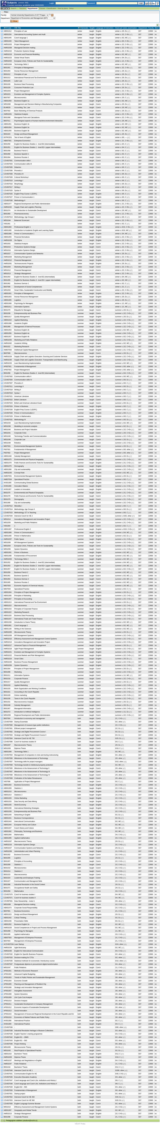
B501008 (7, 931)
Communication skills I (22, 161)
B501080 (7, 503)
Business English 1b (21, 124)
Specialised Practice (21, 479)
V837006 (7, 782)
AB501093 (7, 237)
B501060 (7, 154)
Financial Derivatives (22, 237)
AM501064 (8, 64)
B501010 (7, 868)
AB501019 (7, 320)
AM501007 (8, 841)
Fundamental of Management (25, 366)
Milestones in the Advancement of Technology (31, 758)
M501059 (7, 715)
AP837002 (7, 370)
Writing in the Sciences (22, 629)
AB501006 (7, 596)
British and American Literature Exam (28, 403)
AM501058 (8, 851)
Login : (52, 3)
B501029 (7, 88)
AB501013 (7, 602)
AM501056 (8, 665)
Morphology (18, 184)
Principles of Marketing (22, 596)
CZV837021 (8, 396)
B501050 (7, 144)
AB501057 (7, 337)
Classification (51, 8)
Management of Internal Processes (27, 327)
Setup (71, 8)
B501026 (7, 84)
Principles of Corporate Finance (26, 609)
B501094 (7, 891)
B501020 (7, 689)
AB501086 (7, 234)
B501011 (7, 675)
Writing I (17, 187)
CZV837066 (8, 742)
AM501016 (8, 845)
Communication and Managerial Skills (28, 881)
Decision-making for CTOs (24, 958)
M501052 (7, 290)
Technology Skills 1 (21, 752)
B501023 (7, 134)
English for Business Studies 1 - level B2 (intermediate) (34, 144)
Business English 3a (21, 127)
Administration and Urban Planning (27, 851)
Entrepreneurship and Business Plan (27, 313)
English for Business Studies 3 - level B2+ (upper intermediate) (37, 280)
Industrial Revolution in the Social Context (29, 884)
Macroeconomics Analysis (23, 702)
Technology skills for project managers (28, 762)
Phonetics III (18, 174)
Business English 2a (21, 924)
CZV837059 (8, 722)
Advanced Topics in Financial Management (30, 645)
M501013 (7, 273)
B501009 (7, 865)
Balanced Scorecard (21, 220)
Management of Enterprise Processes (28, 938)
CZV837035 (8, 961)
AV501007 (7, 489)
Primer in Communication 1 (24, 197)
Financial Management (22, 260)
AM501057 (8, 539)
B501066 (7, 884)
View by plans (63, 8)
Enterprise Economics (22, 141)
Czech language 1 (21, 38)
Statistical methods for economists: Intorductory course (34, 961)
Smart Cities (18, 659)
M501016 (7, 250)
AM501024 (8, 659)
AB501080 (7, 469)
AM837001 (8, 476)
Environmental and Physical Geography (28, 459)
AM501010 (8, 639)
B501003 (7, 71)
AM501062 (8, 343)
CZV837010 (8, 181)
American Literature (21, 396)
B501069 (7, 327)
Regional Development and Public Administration (32, 204)
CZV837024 (8, 406)
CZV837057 (8, 762)
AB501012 (7, 31)
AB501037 (7, 619)
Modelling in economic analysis (25, 426)
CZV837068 (8, 775)
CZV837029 (8, 416)
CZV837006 (8, 171)
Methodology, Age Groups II (24, 509)
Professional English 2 (22, 529)
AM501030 (8, 360)
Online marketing (20, 695)
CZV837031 (8, 420)
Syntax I (17, 393)
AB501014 (7, 795)
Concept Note (19, 473)
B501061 (7, 576)
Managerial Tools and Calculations (27, 117)
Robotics (17, 443)
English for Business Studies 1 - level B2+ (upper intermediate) (37, 147)
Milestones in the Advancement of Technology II (31, 768)
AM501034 (8, 948)
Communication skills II (22, 376)
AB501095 (7, 838)
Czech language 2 (21, 625)
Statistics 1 (18, 788)
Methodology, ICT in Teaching (25, 513)
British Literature (20, 400)
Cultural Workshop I (21, 177)
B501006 (7, 672)
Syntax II (17, 190)
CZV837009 (8, 177)
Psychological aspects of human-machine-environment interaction (38, 121)
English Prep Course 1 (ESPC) (25, 194)
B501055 (7, 280)
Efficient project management (25, 728)
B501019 (7, 685)
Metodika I (18, 506)
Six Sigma (18, 240)
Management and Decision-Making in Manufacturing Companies (38, 104)
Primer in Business (21, 406)
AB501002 (7, 785)
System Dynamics (21, 549)
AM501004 (8, 257)
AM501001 (8, 114)
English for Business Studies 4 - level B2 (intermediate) (34, 373)
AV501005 (7, 483)
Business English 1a (21, 101)
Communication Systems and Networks (28, 254)
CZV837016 (8, 184)
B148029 (7, 107)
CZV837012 (8, 506)
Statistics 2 (18, 795)
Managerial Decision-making (24, 48)
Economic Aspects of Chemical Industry (28, 586)
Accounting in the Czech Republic (26, 692)
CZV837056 (8, 758)
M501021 (7, 94)
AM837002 (8, 350)
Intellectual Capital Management (26, 350)
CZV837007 (8, 383)
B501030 (7, 699)
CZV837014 (8, 509)
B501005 (7, 858)
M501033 (7, 423)
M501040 (7, 430)
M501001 (7, 244)
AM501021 (8, 652)
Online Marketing (20, 798)
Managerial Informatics (22, 708)
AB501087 (7, 529)
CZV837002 (8, 376)
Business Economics (22, 785)
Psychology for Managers (23, 303)
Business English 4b (21, 337)
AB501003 (7, 297)
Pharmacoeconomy (21, 214)
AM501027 (8, 848)
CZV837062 (8, 732)
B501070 (7, 310)
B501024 (7, 878)
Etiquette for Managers (22, 310)
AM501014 (8, 642)
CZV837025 (8, 194)
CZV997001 (8, 901)
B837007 (7, 98)
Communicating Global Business (26, 483)
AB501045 (7, 38)
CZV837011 (8, 386)
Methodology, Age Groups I (24, 217)
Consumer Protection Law (23, 88)
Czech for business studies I (24, 894)
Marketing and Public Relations (25, 340)
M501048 (7, 443)
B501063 (7, 579)
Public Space (19, 539)
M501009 (7, 748)
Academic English (20, 323)
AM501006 (8, 635)
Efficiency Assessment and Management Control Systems (35, 639)
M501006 (7, 542)
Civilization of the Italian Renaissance (28, 778)
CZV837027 (8, 197)
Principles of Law (20, 31)
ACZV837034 (9, 944)
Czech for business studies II (24, 898)
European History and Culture (25, 825)
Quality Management (22, 317)
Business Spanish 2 (21, 576)
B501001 (7, 68)
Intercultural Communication (24, 821)
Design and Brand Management (26, 134)
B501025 (7, 81)
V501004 (7, 526)
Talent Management (21, 41)
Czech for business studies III (25, 742)
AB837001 (7, 141)
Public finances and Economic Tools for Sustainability (33, 463)
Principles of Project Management (26, 592)
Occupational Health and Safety (26, 888)
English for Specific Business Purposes (28, 954)
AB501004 (7, 592)
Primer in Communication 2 (24, 413)
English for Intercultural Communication (28, 951)
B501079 (7, 499)
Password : (91, 3)
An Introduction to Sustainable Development (30, 210)
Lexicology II (19, 386)
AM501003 (8, 44)
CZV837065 (8, 768)
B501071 (7, 888)
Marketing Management (23, 257)
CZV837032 (8, 954)
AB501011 (7, 307)
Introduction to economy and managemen (29, 718)
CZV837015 (8, 513)
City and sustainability (22, 469)
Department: (5, 18)
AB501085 (7, 230)
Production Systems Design (24, 51)
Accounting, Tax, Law (22, 107)
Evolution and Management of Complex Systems (32, 94)
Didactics (17, 167)
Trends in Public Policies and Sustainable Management (34, 977)
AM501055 (8, 340)
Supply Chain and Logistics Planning (27, 207)
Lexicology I (18, 181)
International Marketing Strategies (26, 808)
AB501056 (7, 333)
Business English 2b (21, 330)
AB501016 (7, 609)
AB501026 (7, 616)
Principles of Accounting (23, 599)
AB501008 (7, 303)
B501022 (7, 347)
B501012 (7, 74)
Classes (42, 8)
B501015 (7, 875)
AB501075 (7, 459)
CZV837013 (8, 217)
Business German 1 (21, 283)
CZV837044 (8, 516)
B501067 (7, 708)
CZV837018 (8, 390)
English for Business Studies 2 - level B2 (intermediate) (34, 562)
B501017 (7, 682)
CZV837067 (8, 772)
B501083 (7, 214)
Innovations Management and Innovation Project (32, 519)
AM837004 (8, 479)
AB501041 (7, 818)
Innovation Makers (21, 486)
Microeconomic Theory (22, 632)
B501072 (7, 712)
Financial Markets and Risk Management (29, 655)
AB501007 (7, 599)
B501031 (7, 702)
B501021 (7, 692)
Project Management (22, 44)
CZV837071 (8, 898)
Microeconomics (20, 98)
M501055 (7, 523)
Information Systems (21, 307)
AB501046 (7, 921)
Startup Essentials (21, 722)
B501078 (7, 496)
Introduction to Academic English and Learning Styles (34, 230)
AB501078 (7, 463)
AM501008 (8, 48)
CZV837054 (8, 755)
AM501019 (8, 54)
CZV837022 (8, 400)
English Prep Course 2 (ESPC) (25, 410)
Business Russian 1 (21, 157)
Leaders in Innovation (22, 489)
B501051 (7, 147)
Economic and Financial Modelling (26, 54)
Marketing (18, 672)
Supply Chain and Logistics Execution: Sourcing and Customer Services (40, 357)
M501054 (7, 546)
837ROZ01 (8, 137)
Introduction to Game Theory (24, 622)
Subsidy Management (22, 456)
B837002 (7, 111)
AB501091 (7, 552)
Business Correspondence (24, 818)
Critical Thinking (20, 918)
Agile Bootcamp (20, 948)
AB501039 (7, 811)
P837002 (7, 453)
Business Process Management (26, 662)
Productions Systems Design (24, 247)
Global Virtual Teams (22, 58)
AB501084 (7, 227)
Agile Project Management (24, 649)
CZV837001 (8, 161)
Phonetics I (18, 171)
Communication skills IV (23, 380)
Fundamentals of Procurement (25, 556)
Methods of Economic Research (26, 971)
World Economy (20, 805)
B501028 (7, 695)
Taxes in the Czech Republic (24, 699)
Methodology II (19, 200)
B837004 (7, 718)
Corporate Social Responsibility (25, 908)
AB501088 (7, 323)
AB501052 (7, 924)
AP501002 (7, 974)
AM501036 (8, 951)
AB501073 (7, 908)
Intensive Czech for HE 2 (23, 516)
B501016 (7, 679)
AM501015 (8, 51)
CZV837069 (8, 778)
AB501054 (7, 127)
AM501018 (8, 649)
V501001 (7, 224)
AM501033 (8, 363)
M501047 (7, 967)
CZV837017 (8, 187)
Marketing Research (21, 347)
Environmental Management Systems (28, 446)
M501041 (7, 433)
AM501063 (8, 559)
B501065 (7, 582)
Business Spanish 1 (21, 154)
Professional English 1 (22, 227)
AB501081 (7, 625)
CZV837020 (8, 190)
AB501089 (7, 532)
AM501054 (8, 61)
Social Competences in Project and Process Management (35, 928)
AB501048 (7, 456)
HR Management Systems (24, 542)
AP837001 (7, 366)
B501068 (7, 117)
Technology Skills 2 (21, 559)
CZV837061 (8, 728)
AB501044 (7, 825)
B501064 (7, 157)
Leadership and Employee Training (27, 878)
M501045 (7, 436)
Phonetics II (18, 383)
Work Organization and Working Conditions (30, 689)
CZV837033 (8, 958)
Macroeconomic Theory (23, 745)
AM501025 (8, 928)
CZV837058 (8, 765)
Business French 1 (21, 151)
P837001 (7, 449)
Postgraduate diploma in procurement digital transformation (36, 964)
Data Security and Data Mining (25, 801)
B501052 (7, 562)
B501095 (7, 934)
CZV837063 (8, 735)
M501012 (7, 270)
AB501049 (7, 41)
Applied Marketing (21, 320)
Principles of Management (24, 68)
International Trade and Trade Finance (28, 619)
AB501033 (7, 801)
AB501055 (7, 131)
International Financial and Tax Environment (30, 78)
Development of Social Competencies (28, 287)
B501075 (7, 493)
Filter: (6, 12)
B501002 (7, 855)
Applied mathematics (22, 838)
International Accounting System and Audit (29, 34)
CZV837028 (8, 413)
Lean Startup (19, 944)
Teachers (22, 8)
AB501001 (7, 293)
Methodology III (20, 420)
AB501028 (7, 798)
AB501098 (7, 556)
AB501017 (7, 317)
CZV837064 (8, 738)
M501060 (7, 104)
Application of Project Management (27, 782)
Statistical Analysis (21, 114)
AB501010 (7, 791)
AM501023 (8, 58)
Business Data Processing (24, 84)
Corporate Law (19, 440)
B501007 (7, 861)
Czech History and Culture (24, 828)
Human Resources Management (26, 71)
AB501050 (7, 101)
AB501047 (7, 828)
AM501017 (8, 645)
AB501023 (7, 914)
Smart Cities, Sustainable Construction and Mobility (33, 290)
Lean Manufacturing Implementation (27, 363)
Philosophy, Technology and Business (28, 831)
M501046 (7, 440)
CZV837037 (8, 964)
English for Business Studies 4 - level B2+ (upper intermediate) (37, 569)
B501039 (7, 313)
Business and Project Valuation (25, 430)
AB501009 (7, 788)
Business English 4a (21, 333)
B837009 (7, 353)
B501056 (7, 373)
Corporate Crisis (20, 433)
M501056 (7, 549)
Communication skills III (23, 164)
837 (140, 31)
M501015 (7, 247)
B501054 (7, 277)
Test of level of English (22, 137)
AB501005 (7, 300)
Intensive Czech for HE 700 (24, 738)
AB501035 (7, 805)
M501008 (7, 904)
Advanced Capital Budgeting (24, 974)
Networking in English (22, 815)
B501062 (7, 283)
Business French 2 (21, 572)
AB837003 (7, 938)
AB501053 (7, 330)
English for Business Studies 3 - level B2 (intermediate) (34, 277)
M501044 (7, 220)
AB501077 (7, 204)
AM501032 (8, 207)
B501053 (7, 566)
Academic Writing (20, 343)
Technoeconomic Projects (23, 264)
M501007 (7, 745)
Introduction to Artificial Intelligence (27, 712)
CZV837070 (8, 894)
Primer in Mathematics (22, 416)
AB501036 (7, 808)
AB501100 (7, 629)
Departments (33, 9)
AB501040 (7, 815)
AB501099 (7, 752)
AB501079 (7, 466)
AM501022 (8, 655)
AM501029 (8, 357)
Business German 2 (21, 579)
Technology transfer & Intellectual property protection (33, 765)
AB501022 (7, 612)
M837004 (7, 589)
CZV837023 (8, 403)
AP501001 (7, 971)
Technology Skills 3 (21, 64)
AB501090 (7, 536)
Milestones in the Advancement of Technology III (32, 772)
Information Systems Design (24, 250)
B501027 (7, 881)
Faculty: (4, 15)
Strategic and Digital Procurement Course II (30, 735)
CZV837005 (8, 167)
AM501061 (8, 264)
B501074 (7, 210)
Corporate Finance (21, 679)
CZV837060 (8, 725)
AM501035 (8, 473)
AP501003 (7, 977)
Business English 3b (21, 131)
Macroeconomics (20, 353)
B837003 (7, 941)
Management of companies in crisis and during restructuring (36, 755)
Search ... (14, 8)
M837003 (7, 586)
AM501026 (8, 662)
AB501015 (7, 606)
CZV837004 (8, 380)
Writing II (17, 390)
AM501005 (8, 632)
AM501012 (8, 260)
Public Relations (20, 967)
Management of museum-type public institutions (31, 725)
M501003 (7, 91)
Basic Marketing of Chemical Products (28, 111)
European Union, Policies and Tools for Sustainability (33, 61)
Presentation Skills (21, 921)
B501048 (7, 705)
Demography (19, 466)
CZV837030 (8, 200)
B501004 (7, 669)
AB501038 (7, 622)
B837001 (7, 911)
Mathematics (19, 835)
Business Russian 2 (21, 582)
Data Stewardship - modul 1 (24, 901)
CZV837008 (8, 174)
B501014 (7, 871)
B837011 (7, 121)
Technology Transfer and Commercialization (30, 436)
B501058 (7, 151)
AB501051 (7, 124)
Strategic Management (22, 273)
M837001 (7, 446)
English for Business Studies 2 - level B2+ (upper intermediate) (37, 566)
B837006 (7, 287)
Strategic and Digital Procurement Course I (30, 732)
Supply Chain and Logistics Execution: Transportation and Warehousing (40, 360)
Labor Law (18, 81)
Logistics (17, 300)
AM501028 (8, 240)
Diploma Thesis (20, 748)
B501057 (7, 569)
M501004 (7, 267)
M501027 (7, 254)
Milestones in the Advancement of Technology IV (32, 775)
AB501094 (7, 835)
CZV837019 (8, 393)
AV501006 (7, 486)
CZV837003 (8, 164)
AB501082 (7, 831)
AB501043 (7, 821)
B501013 (7, 78)
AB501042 (7, 918)
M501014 (7, 519)
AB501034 (7, 34)
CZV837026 (8, 410)
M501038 (7, 426)
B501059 (7, 572)
